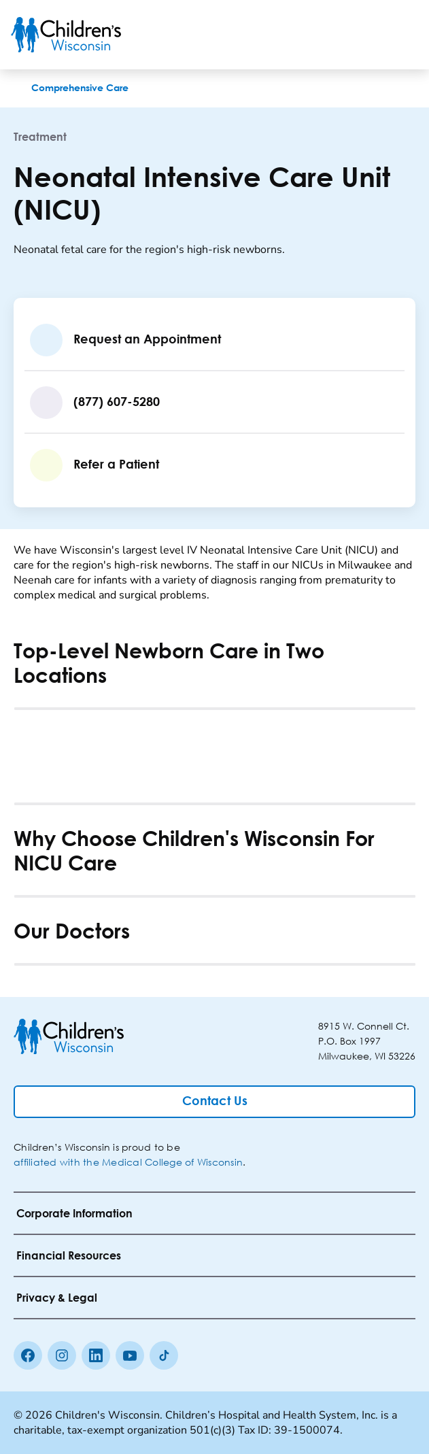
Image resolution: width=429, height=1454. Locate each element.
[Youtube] (130, 1355)
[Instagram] (62, 1355)
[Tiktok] (164, 1355)
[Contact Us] (214, 1101)
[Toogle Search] (366, 34)
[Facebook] (28, 1355)
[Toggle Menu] (401, 34)
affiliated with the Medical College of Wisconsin (128, 1161)
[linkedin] (96, 1355)
